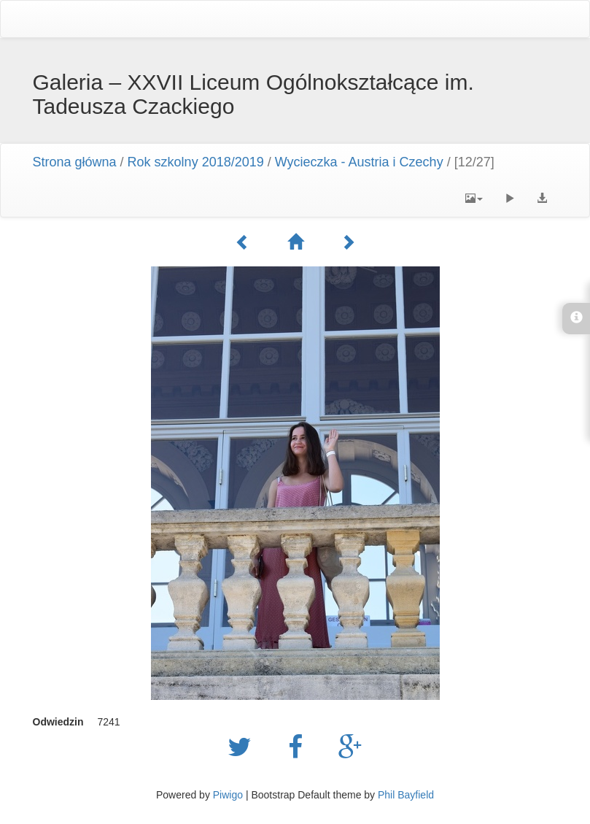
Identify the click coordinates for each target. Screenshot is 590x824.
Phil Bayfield (406, 795)
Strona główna (75, 162)
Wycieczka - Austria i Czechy (359, 162)
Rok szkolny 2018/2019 (196, 162)
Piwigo (228, 795)
